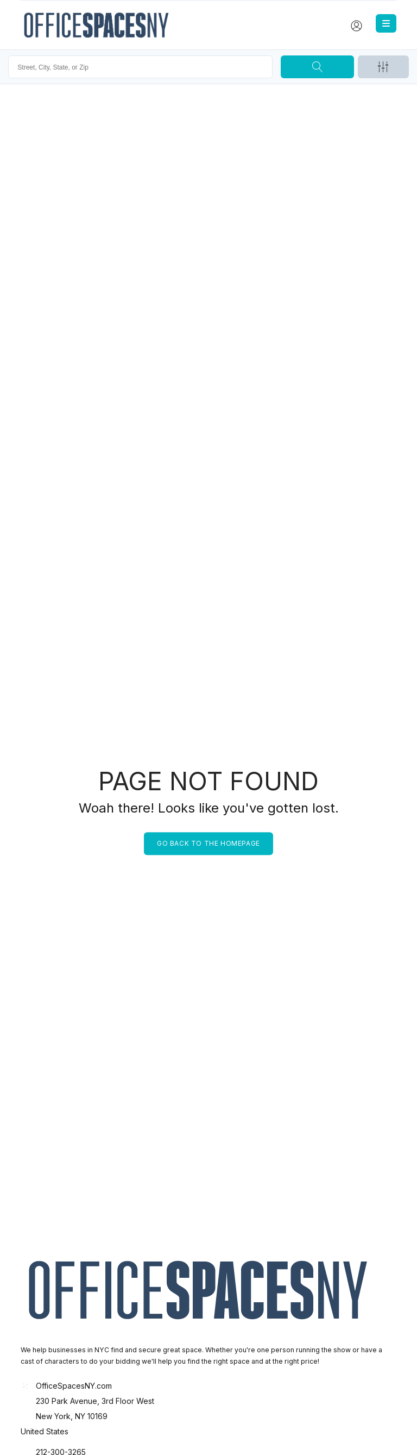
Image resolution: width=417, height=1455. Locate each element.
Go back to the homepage (208, 843)
